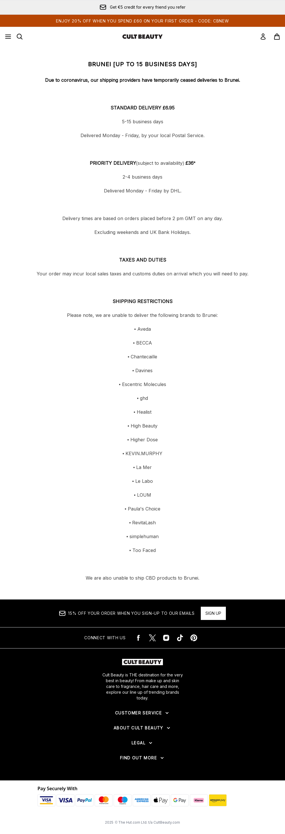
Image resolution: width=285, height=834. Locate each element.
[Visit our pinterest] (194, 637)
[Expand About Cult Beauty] (142, 728)
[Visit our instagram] (166, 637)
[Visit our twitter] (152, 637)
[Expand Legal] (142, 743)
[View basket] (276, 36)
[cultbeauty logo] (142, 36)
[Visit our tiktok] (180, 637)
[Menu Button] (8, 36)
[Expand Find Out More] (142, 758)
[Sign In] (263, 36)
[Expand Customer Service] (142, 713)
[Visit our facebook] (138, 637)
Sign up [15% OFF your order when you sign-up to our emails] (213, 613)
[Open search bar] (19, 36)
